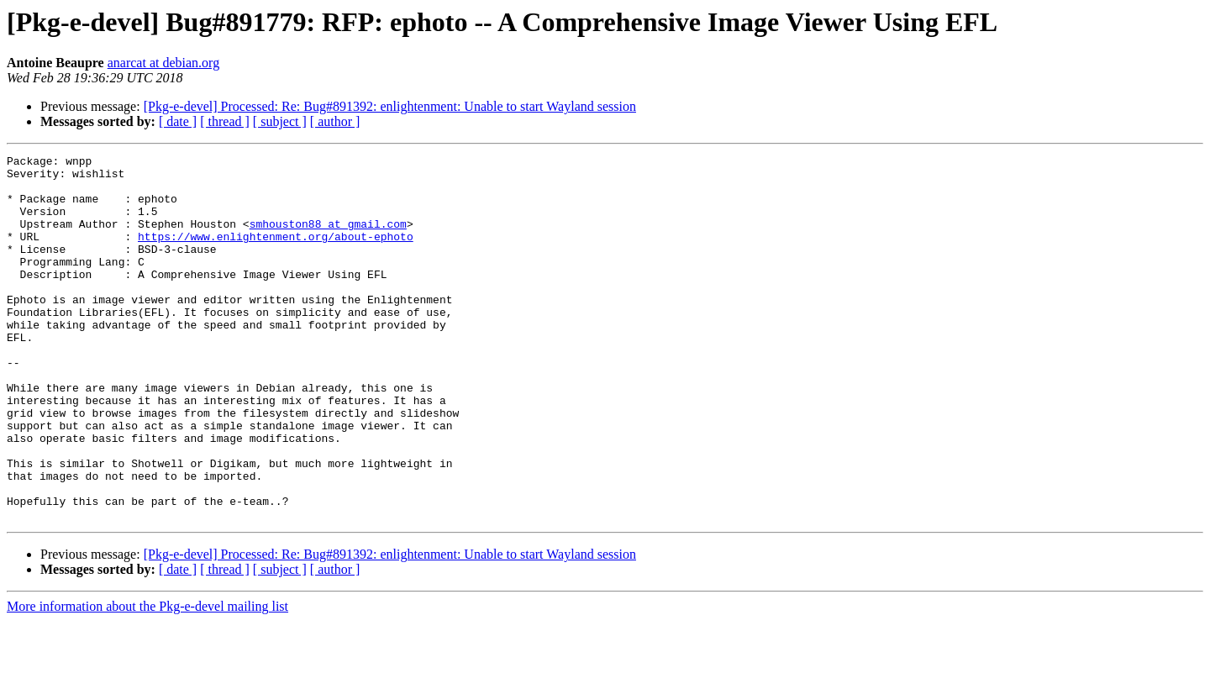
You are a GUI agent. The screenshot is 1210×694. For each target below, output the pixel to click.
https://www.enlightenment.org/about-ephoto (275, 253)
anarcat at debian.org (163, 62)
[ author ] (335, 121)
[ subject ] (280, 121)
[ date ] (178, 121)
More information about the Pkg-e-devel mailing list (147, 679)
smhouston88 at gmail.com (328, 238)
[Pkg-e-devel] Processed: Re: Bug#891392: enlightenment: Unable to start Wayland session (390, 106)
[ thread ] (225, 121)
